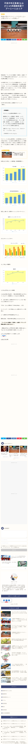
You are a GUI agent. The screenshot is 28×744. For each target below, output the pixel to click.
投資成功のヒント (7, 697)
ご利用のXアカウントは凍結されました (10, 720)
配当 (4, 706)
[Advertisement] (14, 58)
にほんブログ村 (4, 339)
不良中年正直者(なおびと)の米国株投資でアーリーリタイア (14, 6)
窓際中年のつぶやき (7, 690)
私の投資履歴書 (6, 713)
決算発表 (5, 709)
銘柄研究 (3, 14)
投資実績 (5, 703)
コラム (4, 700)
